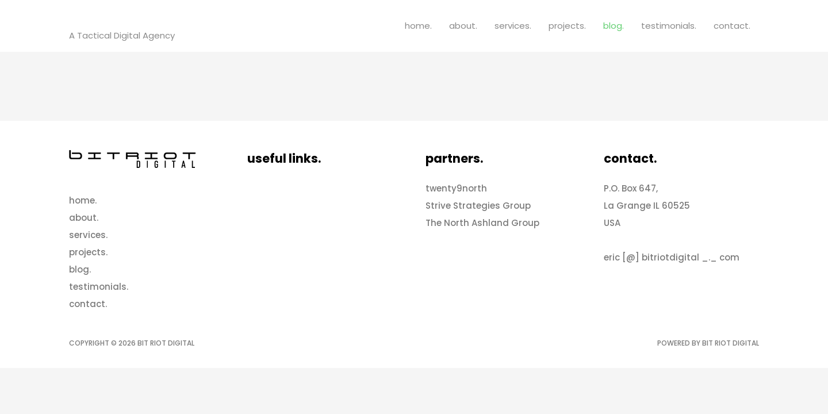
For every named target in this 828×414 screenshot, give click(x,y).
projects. (567, 26)
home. (418, 26)
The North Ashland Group (482, 223)
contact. (732, 26)
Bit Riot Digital (124, 19)
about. (463, 26)
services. (512, 26)
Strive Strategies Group (478, 206)
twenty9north (456, 188)
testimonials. (668, 26)
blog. (613, 26)
